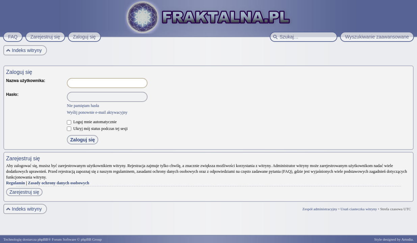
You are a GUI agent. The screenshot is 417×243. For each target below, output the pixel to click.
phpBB (42, 239)
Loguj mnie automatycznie (92, 121)
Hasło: (12, 94)
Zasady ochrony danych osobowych (58, 183)
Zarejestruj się (24, 192)
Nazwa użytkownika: (25, 80)
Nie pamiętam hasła (83, 105)
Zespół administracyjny (320, 209)
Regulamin (15, 183)
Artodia (407, 239)
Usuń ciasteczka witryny (358, 209)
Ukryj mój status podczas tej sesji (97, 128)
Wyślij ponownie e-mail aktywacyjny (97, 112)
